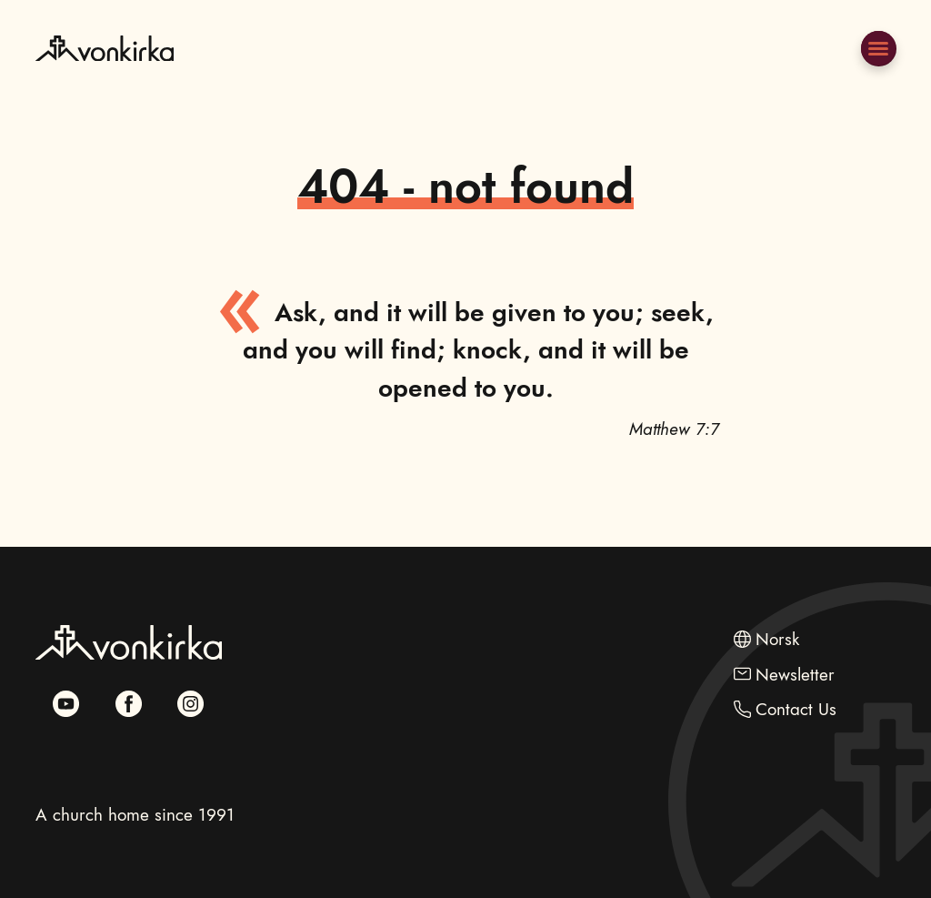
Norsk (777, 638)
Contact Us (796, 708)
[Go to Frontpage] (104, 90)
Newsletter (795, 674)
